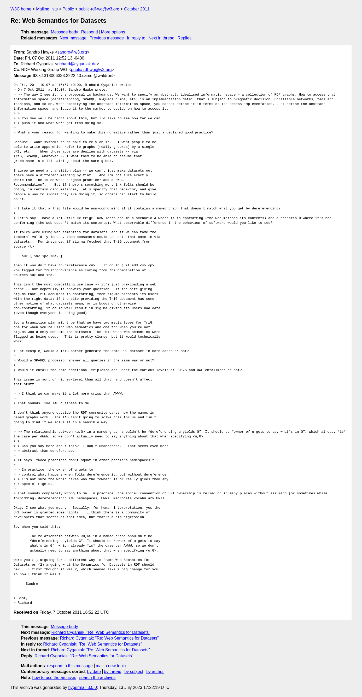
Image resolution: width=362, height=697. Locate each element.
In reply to (136, 38)
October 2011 (136, 9)
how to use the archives (54, 677)
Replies (184, 38)
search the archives (97, 677)
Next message (73, 38)
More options (113, 32)
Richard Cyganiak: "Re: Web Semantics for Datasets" (100, 632)
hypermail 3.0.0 (82, 687)
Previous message (107, 38)
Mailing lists (47, 9)
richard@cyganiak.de (77, 64)
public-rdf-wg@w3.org (99, 9)
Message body (64, 32)
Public (68, 9)
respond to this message (69, 666)
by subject (133, 671)
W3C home (20, 9)
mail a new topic (111, 666)
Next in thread (161, 38)
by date (94, 671)
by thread (112, 671)
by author (155, 671)
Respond (89, 32)
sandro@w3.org (72, 52)
